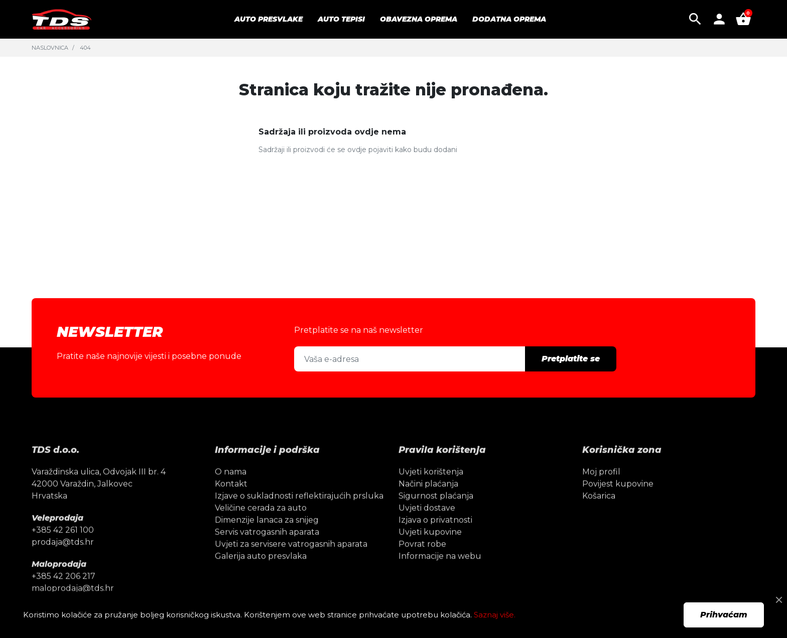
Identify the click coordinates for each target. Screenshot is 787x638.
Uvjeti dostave (427, 524)
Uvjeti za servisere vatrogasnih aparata (291, 560)
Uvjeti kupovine (430, 548)
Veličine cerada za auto (261, 524)
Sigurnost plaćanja (436, 512)
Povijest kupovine (617, 499)
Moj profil (601, 487)
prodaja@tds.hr (63, 558)
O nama (230, 487)
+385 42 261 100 (63, 546)
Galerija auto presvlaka (261, 572)
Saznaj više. (494, 614)
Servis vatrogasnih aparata (267, 548)
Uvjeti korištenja (431, 487)
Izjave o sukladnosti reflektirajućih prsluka (299, 512)
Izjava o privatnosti (435, 536)
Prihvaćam (723, 614)
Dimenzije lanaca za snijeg (267, 536)
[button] (695, 19)
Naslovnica (50, 47)
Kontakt (231, 499)
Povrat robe (422, 560)
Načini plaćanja (428, 499)
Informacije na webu (440, 572)
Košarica (598, 512)
